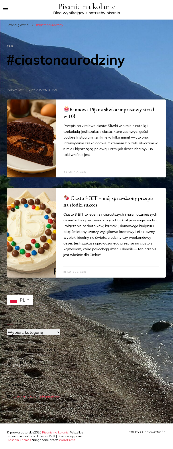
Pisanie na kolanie (87, 7)
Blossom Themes (19, 440)
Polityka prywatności (147, 432)
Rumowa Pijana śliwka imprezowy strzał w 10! (108, 112)
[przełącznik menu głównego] (5, 9)
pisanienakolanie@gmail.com (37, 396)
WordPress (67, 440)
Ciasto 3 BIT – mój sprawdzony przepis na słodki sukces (108, 201)
